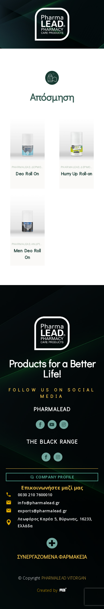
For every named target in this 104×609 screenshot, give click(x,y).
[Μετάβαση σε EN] (66, 63)
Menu (25, 62)
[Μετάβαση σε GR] (78, 63)
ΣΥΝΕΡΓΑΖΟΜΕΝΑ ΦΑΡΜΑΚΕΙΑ (52, 556)
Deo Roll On (27, 173)
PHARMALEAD (21, 167)
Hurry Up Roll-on (76, 173)
